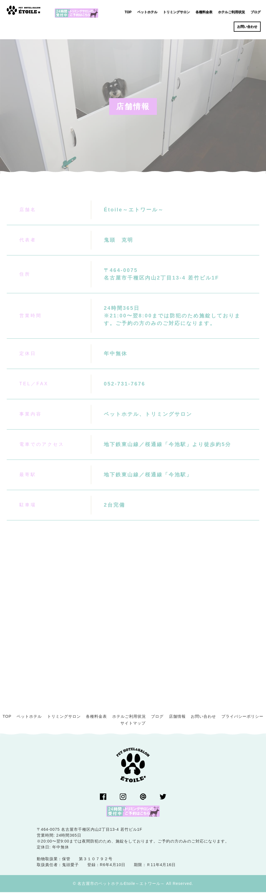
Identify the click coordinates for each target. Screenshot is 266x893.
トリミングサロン (64, 717)
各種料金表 (96, 717)
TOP (7, 717)
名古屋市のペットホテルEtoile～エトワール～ (121, 884)
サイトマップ (133, 724)
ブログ (157, 717)
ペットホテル (29, 717)
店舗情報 (177, 717)
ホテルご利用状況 (129, 717)
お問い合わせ (203, 717)
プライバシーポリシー (242, 717)
